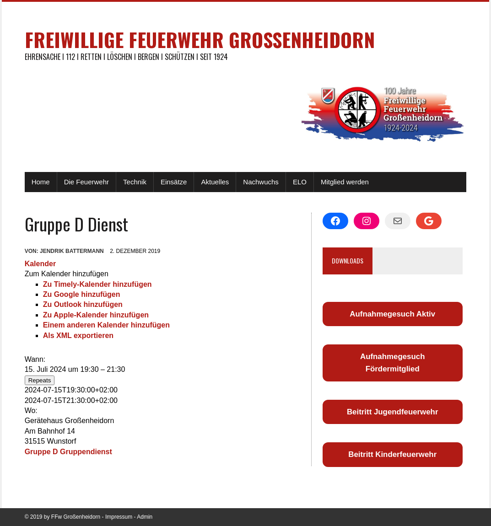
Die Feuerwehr (86, 182)
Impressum (118, 517)
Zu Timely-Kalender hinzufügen (97, 284)
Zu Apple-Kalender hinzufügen (96, 315)
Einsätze (174, 182)
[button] (66, 274)
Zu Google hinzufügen (81, 294)
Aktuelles (215, 182)
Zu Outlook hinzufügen (83, 304)
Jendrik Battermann (72, 251)
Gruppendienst (86, 452)
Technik (134, 182)
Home (41, 182)
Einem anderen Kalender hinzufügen (106, 325)
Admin (144, 517)
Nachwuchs (261, 182)
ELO (300, 182)
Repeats (39, 380)
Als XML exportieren (78, 335)
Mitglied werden (345, 182)
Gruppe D (41, 452)
